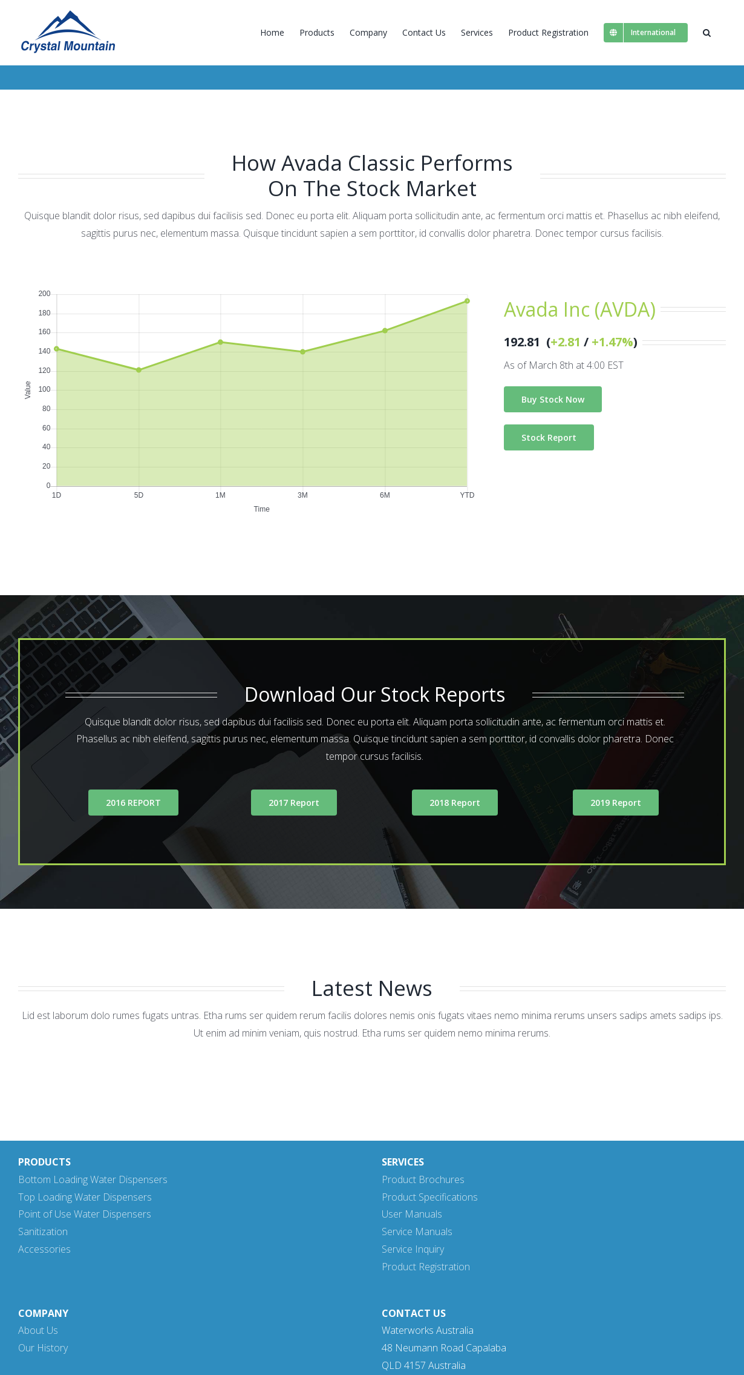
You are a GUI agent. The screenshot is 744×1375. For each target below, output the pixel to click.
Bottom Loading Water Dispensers (93, 1179)
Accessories (44, 1249)
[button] (707, 32)
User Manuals (412, 1214)
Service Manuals (417, 1231)
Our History (43, 1347)
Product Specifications (430, 1197)
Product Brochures (423, 1179)
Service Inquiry (413, 1249)
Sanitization (43, 1231)
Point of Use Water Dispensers (84, 1214)
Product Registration (426, 1266)
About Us (38, 1330)
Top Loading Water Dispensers (85, 1197)
